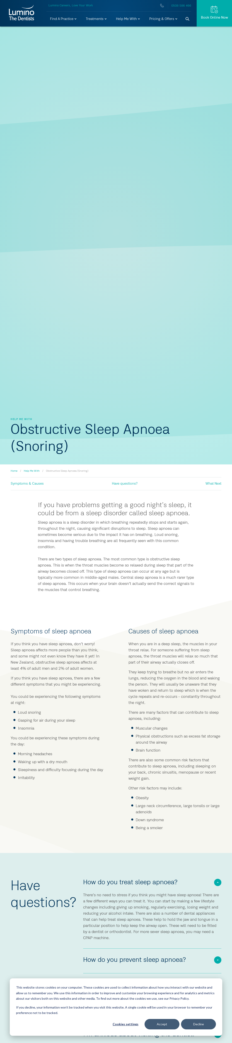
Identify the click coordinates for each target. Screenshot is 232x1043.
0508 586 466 (181, 5)
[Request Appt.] (214, 13)
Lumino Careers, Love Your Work (70, 5)
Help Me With (128, 19)
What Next (213, 484)
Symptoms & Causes (27, 484)
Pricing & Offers (163, 19)
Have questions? (125, 484)
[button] (63, 19)
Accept (162, 1024)
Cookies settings (125, 1024)
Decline (198, 1024)
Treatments (96, 19)
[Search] (187, 19)
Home (14, 471)
